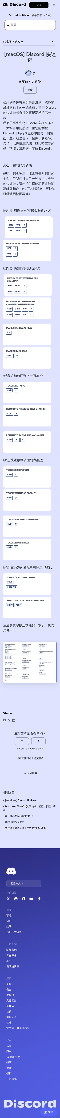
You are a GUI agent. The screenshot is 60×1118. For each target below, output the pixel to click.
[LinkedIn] (13, 720)
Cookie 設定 (13, 1057)
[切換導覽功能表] (54, 5)
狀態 (9, 926)
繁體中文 (16, 883)
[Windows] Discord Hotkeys (20, 800)
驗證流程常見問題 (14, 822)
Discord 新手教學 (32, 15)
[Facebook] (4, 720)
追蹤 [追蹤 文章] (30, 90)
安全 (9, 989)
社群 (9, 1011)
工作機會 (11, 955)
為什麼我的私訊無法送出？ (19, 816)
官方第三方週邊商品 (17, 1028)
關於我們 (11, 950)
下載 (9, 915)
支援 (9, 984)
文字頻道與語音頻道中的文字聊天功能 (25, 828)
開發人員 (11, 1017)
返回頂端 (30, 773)
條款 (9, 1046)
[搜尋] (30, 25)
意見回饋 (11, 1000)
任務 (9, 1022)
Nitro (9, 921)
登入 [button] (38, 5)
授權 (9, 1073)
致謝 (9, 1068)
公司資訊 (11, 1079)
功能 (48, 15)
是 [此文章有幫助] (21, 741)
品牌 (9, 961)
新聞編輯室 (12, 966)
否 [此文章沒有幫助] (38, 741)
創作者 (10, 1006)
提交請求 (38, 758)
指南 (9, 1062)
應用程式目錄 (14, 932)
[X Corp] (9, 720)
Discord (13, 15)
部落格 (10, 995)
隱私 (9, 1051)
